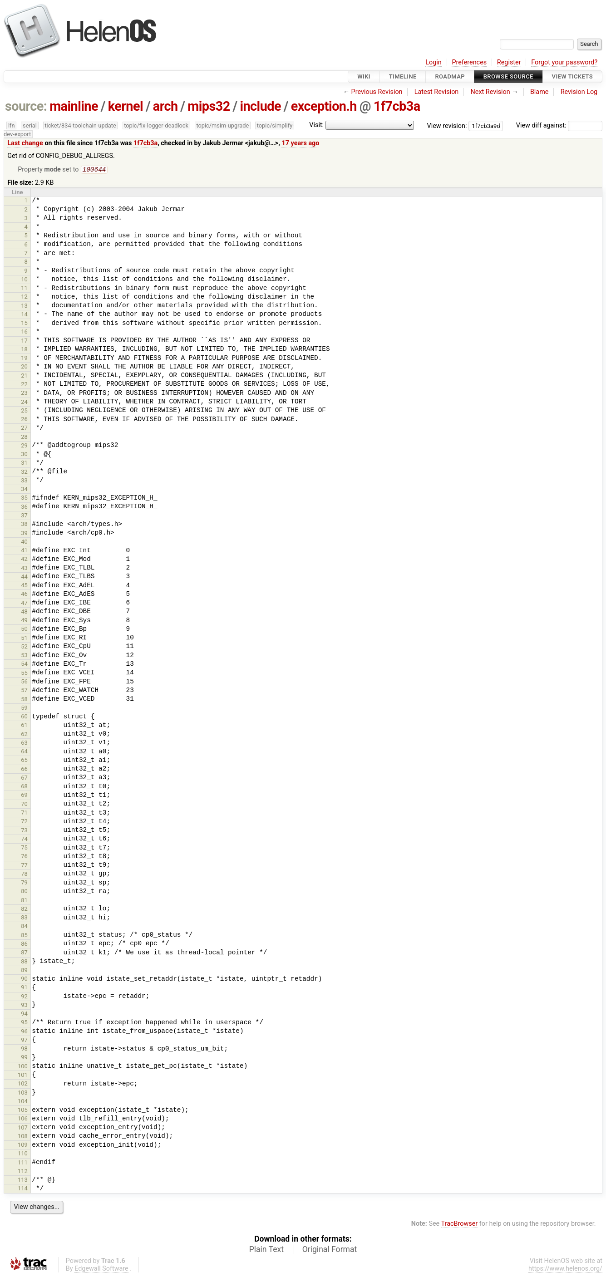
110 (23, 1154)
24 (24, 402)
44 (24, 577)
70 (24, 804)
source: (26, 106)
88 (24, 962)
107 (23, 1128)
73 (24, 831)
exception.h (324, 106)
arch (165, 106)
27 (24, 428)
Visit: (316, 125)
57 (24, 691)
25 (24, 411)
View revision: (447, 125)
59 (24, 708)
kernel (125, 106)
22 (24, 385)
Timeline (403, 76)
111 (23, 1163)
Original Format (329, 1250)
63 (24, 743)
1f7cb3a (397, 106)
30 (24, 455)
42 (24, 559)
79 (24, 883)
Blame (539, 92)
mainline (73, 106)
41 (24, 551)
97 (24, 1040)
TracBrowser (459, 1224)
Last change (25, 143)
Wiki (363, 76)
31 (24, 463)
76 (24, 857)
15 (24, 323)
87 (24, 953)
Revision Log (579, 92)
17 (24, 341)
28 (24, 437)
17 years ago (300, 143)
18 (24, 350)
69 (24, 795)
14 (24, 315)
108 (23, 1137)
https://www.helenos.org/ (565, 1269)
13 (24, 306)
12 (24, 297)
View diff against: (559, 125)
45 (24, 586)
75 (24, 848)
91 (24, 988)
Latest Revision (436, 92)
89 (24, 971)
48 (24, 612)
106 (23, 1119)
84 (24, 926)
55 (24, 673)
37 (24, 516)
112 (23, 1172)
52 (24, 647)
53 (24, 656)
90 (24, 979)
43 (24, 568)
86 (24, 944)
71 (24, 813)
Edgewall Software (101, 1269)
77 (24, 866)
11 (24, 288)
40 (24, 542)
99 (24, 1058)
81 (24, 901)
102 (23, 1084)
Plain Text (266, 1250)
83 (24, 918)
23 (24, 393)
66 (24, 769)
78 (24, 874)
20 (24, 367)
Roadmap (450, 76)
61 (24, 725)
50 (24, 629)
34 (24, 489)
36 (24, 507)
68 (24, 787)
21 (24, 376)
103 (23, 1093)
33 (24, 481)
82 (24, 909)
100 (23, 1067)
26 (24, 420)
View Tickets (572, 76)
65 (24, 760)
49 (24, 621)
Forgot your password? (564, 62)
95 (24, 1023)
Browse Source (508, 76)
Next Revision (490, 92)
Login (433, 62)
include (260, 106)
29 (24, 446)
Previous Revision (377, 92)
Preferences (469, 62)
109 (23, 1145)
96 (24, 1032)
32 (24, 472)
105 (23, 1110)
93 (24, 1005)
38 (24, 524)
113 (23, 1180)
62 (24, 735)
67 (24, 778)
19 (24, 358)
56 (24, 682)
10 (24, 280)
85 (24, 936)
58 (24, 700)
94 (24, 1014)
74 (24, 839)
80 (24, 892)
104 (23, 1102)
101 (23, 1075)
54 (24, 664)
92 (24, 997)
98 (24, 1049)
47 (24, 603)
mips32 (208, 106)
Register (509, 62)
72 (24, 822)
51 (24, 638)
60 (24, 717)
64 (24, 752)
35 (24, 498)
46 (24, 594)
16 (24, 332)
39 (24, 533)
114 (23, 1189)
